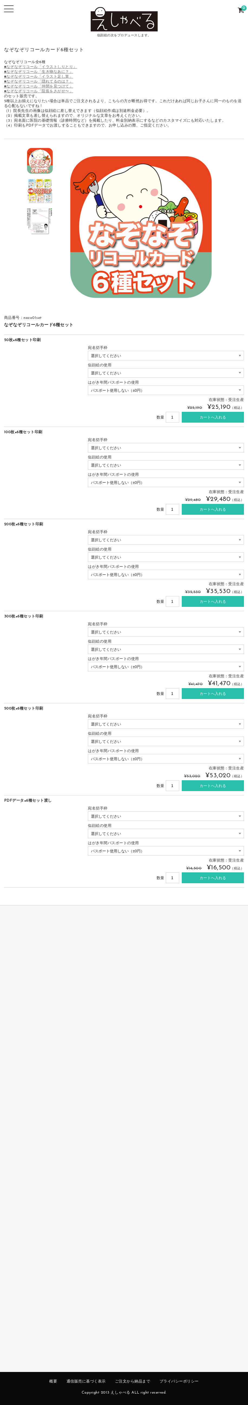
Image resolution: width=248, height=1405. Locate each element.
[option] (40, 161)
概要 (53, 1382)
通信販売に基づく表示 (86, 1382)
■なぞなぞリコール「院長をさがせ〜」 (38, 91)
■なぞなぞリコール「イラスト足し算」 (38, 77)
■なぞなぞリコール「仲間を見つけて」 (38, 87)
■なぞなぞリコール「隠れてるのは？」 (38, 82)
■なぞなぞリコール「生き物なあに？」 (38, 72)
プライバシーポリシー (179, 1382)
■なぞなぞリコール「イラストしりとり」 (40, 67)
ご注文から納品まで (132, 1382)
